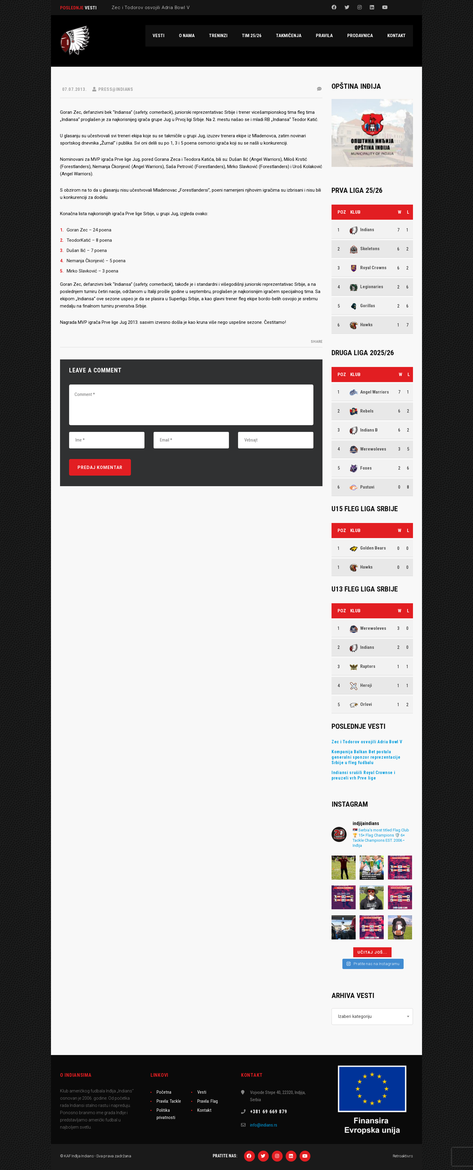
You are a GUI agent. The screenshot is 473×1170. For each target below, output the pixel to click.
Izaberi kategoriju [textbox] (355, 1016)
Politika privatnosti (166, 1114)
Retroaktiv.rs (403, 1156)
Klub (355, 212)
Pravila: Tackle (169, 1101)
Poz (342, 212)
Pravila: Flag (207, 1101)
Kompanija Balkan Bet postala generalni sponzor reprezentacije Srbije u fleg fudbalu (366, 757)
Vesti (201, 1092)
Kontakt (204, 1110)
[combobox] (372, 1016)
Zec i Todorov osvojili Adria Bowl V (367, 741)
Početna (164, 1092)
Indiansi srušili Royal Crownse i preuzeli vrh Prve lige (363, 775)
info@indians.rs (263, 1125)
